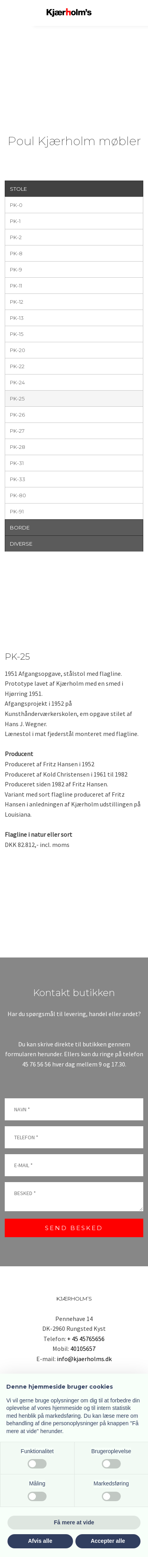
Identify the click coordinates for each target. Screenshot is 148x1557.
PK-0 (16, 205)
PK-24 (17, 382)
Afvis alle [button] (40, 1541)
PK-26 (17, 414)
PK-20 (17, 350)
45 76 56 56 (36, 1064)
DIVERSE (21, 544)
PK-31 (17, 463)
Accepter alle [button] (108, 1541)
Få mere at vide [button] (74, 1522)
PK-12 (16, 302)
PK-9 (16, 269)
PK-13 (17, 318)
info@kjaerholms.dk (84, 1359)
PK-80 (18, 495)
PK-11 (16, 285)
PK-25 (17, 398)
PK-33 (17, 479)
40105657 (83, 1348)
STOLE (18, 189)
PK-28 (17, 447)
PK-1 (15, 221)
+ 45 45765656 (86, 1339)
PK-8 (16, 253)
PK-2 (16, 237)
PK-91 (17, 511)
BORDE (20, 527)
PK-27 (17, 431)
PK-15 (16, 334)
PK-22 (17, 366)
